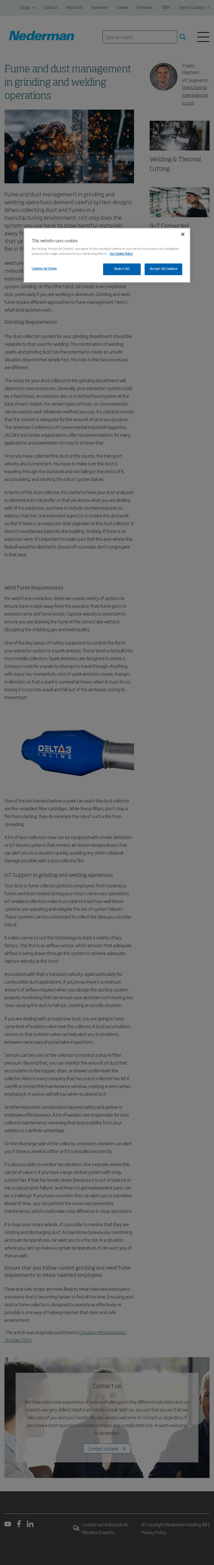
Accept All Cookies (163, 269)
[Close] (183, 234)
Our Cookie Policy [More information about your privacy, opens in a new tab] (121, 254)
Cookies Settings (44, 268)
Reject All (122, 269)
